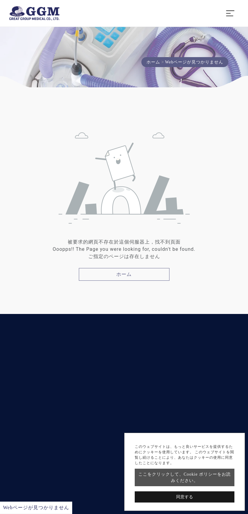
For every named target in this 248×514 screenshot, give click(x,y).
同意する (184, 497)
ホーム (153, 62)
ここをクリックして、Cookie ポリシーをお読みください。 (184, 477)
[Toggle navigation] (230, 13)
